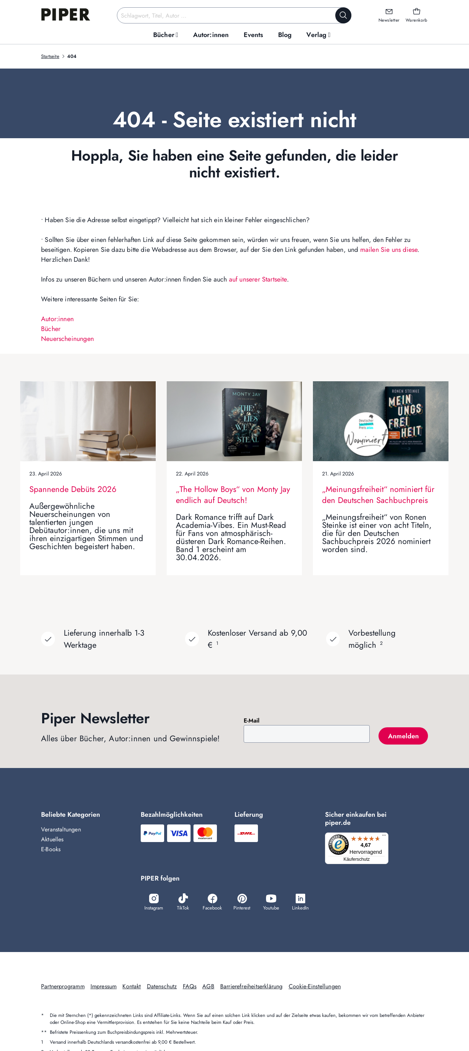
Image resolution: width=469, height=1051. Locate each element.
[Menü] (386, 837)
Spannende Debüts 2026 (73, 489)
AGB (208, 987)
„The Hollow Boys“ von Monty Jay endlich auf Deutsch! (233, 494)
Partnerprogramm (63, 987)
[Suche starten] (343, 15)
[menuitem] (165, 35)
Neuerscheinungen (67, 338)
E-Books (50, 849)
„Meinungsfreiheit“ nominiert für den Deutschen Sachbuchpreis (378, 494)
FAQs (190, 987)
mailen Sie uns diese (389, 249)
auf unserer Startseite (258, 279)
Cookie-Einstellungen (315, 987)
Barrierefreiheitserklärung (251, 987)
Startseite (50, 56)
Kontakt (131, 987)
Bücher (50, 329)
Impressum (104, 987)
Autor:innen (57, 319)
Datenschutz (162, 987)
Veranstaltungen (61, 829)
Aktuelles (52, 839)
